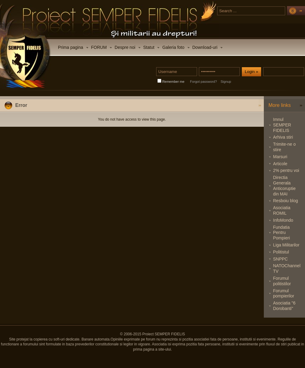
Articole (280, 163)
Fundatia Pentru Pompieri (281, 233)
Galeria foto (173, 47)
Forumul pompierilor (283, 293)
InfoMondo (283, 220)
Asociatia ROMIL (281, 210)
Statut (149, 47)
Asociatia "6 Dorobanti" (284, 306)
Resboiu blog (285, 200)
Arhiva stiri (283, 137)
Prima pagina (70, 47)
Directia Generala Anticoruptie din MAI (284, 185)
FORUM (99, 47)
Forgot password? (203, 81)
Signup (226, 81)
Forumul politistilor (282, 281)
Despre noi (125, 47)
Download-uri (204, 47)
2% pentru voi (286, 170)
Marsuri (280, 156)
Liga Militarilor (286, 244)
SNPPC (280, 259)
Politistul (281, 252)
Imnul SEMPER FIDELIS (282, 125)
